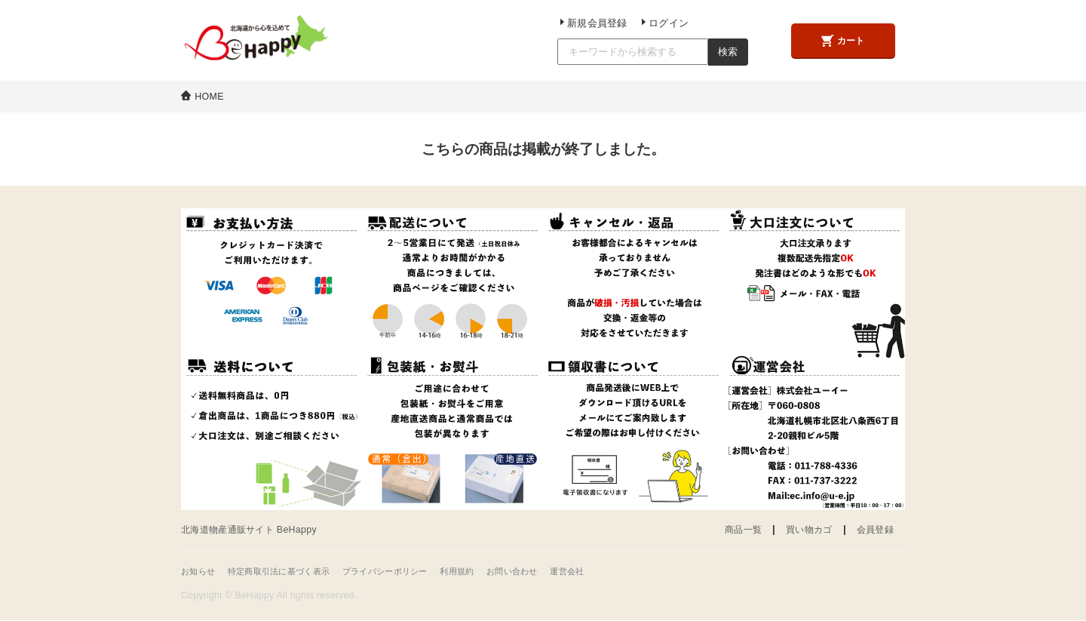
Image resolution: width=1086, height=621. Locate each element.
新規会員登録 (586, 23)
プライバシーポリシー (400, 571)
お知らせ (199, 571)
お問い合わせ (538, 571)
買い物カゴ (804, 530)
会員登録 (874, 530)
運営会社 (596, 571)
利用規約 (478, 571)
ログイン (653, 23)
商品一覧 (735, 530)
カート (841, 41)
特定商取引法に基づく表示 (286, 571)
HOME (210, 96)
